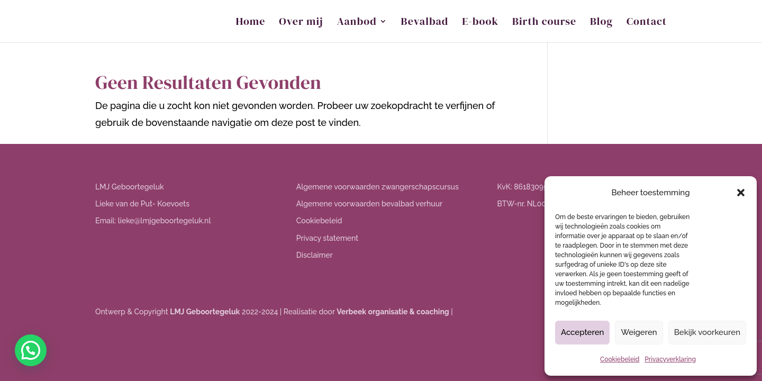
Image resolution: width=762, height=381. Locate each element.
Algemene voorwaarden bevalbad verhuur (369, 203)
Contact (647, 23)
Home (251, 23)
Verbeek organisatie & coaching (393, 311)
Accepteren (582, 332)
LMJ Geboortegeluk (205, 311)
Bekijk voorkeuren (707, 332)
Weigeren (639, 332)
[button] (741, 192)
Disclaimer (314, 255)
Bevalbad (425, 23)
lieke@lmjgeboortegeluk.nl (164, 220)
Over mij (301, 23)
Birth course (544, 23)
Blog (601, 23)
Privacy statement (327, 238)
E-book (480, 23)
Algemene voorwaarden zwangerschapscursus (377, 187)
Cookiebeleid (619, 359)
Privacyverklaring (670, 359)
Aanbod (357, 23)
